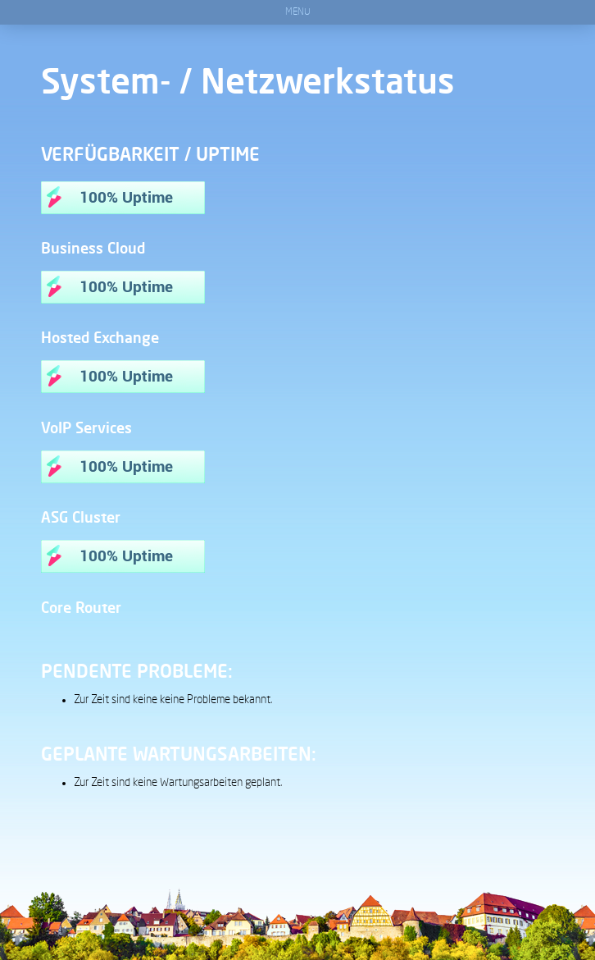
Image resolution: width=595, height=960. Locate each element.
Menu (298, 12)
